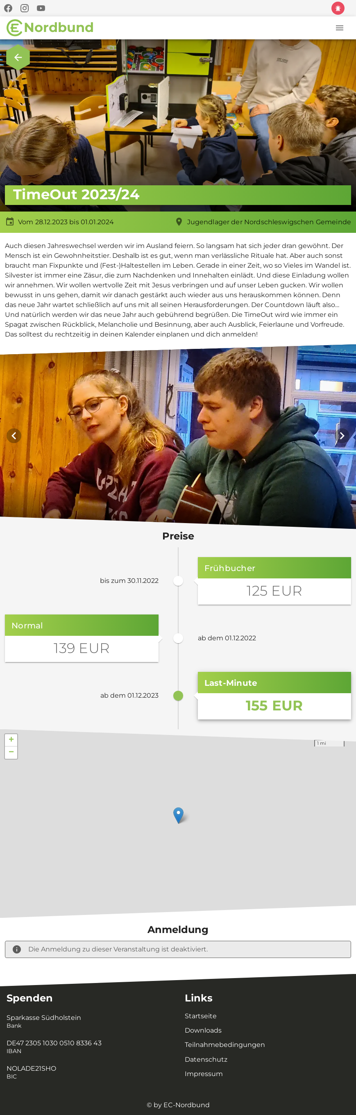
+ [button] (11, 744)
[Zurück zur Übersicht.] (18, 57)
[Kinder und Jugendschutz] (338, 8)
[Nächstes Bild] (342, 437)
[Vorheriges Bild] (14, 437)
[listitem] (86, 1022)
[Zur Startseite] (50, 28)
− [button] (11, 757)
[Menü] (339, 28)
